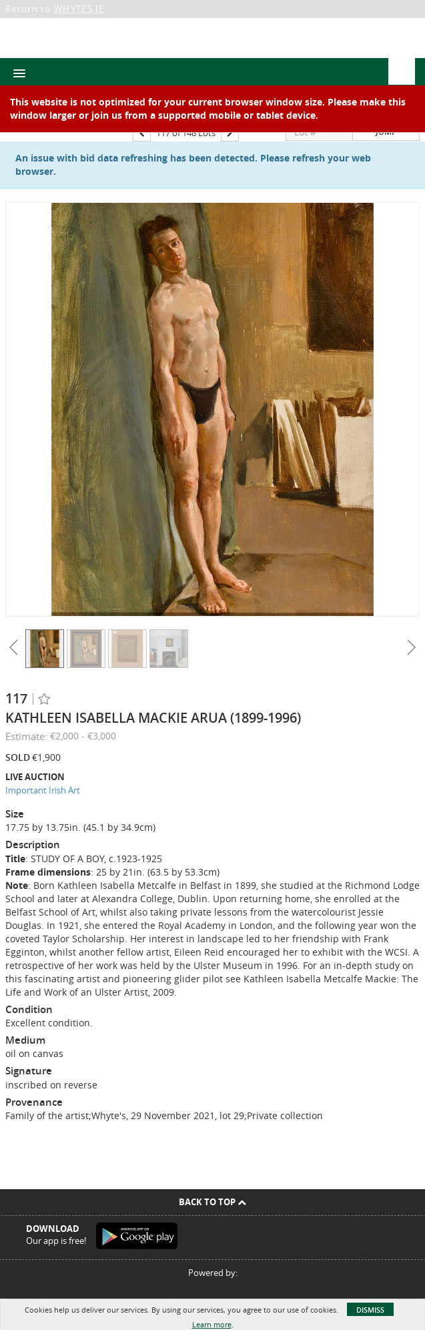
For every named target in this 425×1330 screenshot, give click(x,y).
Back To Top (212, 1202)
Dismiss (370, 1310)
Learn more (212, 1324)
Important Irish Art (42, 790)
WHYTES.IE (79, 9)
